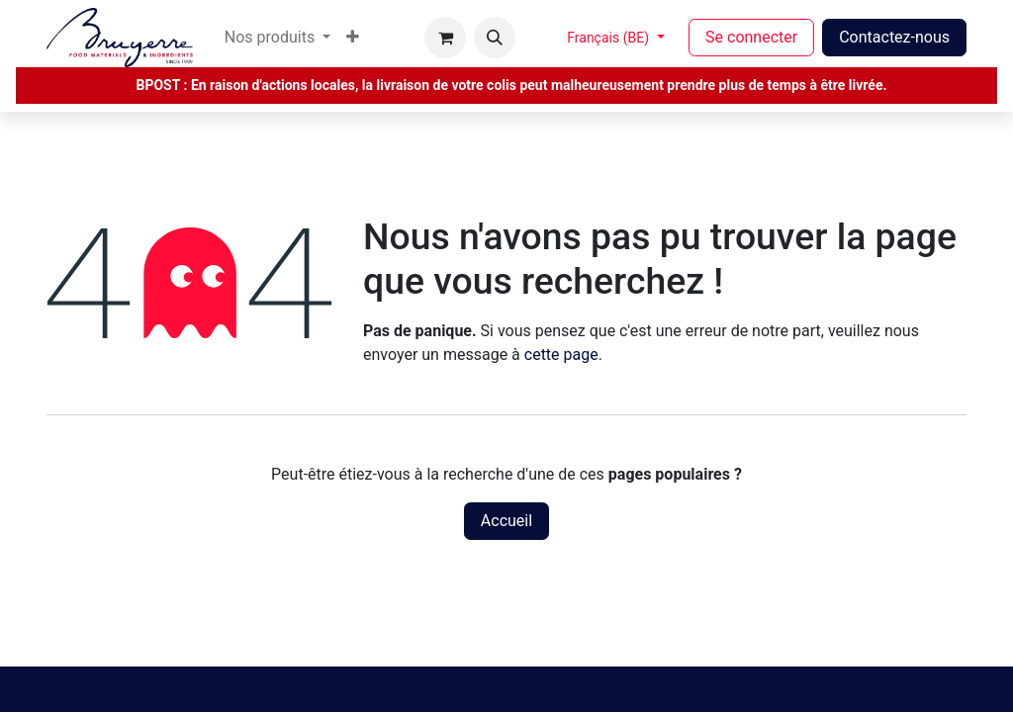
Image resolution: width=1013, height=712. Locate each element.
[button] (494, 37)
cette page (561, 354)
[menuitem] (277, 37)
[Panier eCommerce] (445, 37)
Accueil (506, 520)
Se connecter (751, 37)
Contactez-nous (894, 37)
